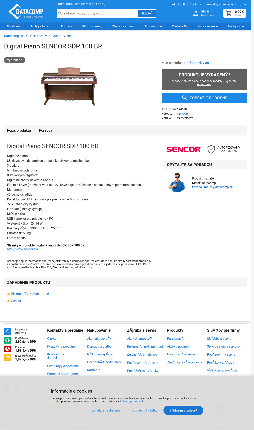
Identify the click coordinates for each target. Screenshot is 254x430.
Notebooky (14, 26)
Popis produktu (19, 130)
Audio (57, 36)
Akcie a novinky (178, 346)
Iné (69, 36)
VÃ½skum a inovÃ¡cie (222, 370)
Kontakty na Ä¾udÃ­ (55, 356)
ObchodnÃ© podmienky (104, 362)
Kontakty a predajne (61, 346)
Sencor (16, 301)
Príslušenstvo (153, 26)
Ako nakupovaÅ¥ (99, 339)
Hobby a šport (237, 26)
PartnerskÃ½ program (62, 374)
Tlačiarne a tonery (123, 26)
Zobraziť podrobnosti (132, 401)
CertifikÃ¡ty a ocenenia (63, 366)
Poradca (45, 130)
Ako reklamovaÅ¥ (139, 339)
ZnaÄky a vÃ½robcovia (184, 362)
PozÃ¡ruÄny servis (221, 354)
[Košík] (228, 13)
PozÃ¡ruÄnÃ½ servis (142, 363)
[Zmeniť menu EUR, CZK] (242, 5)
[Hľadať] (147, 13)
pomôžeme (204, 84)
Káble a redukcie (207, 26)
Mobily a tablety (41, 26)
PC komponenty (92, 26)
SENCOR (182, 113)
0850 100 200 (82, 4)
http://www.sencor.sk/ (22, 249)
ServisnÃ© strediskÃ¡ (142, 355)
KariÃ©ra (93, 370)
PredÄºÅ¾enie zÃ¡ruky (142, 371)
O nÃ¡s (51, 339)
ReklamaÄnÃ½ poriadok (145, 347)
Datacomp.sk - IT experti (26, 12)
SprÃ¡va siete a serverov (224, 346)
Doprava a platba (99, 346)
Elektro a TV (179, 26)
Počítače (66, 26)
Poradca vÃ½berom (181, 354)
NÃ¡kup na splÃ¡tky (100, 354)
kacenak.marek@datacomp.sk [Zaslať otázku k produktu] (212, 187)
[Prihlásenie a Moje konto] (195, 13)
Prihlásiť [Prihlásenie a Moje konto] (205, 11)
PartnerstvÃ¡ (175, 339)
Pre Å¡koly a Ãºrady (220, 362)
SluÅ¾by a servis (219, 339)
